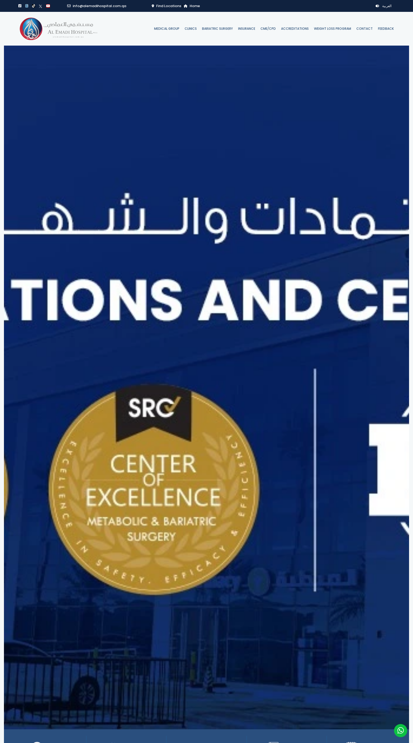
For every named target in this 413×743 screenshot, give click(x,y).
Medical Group (166, 28)
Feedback (386, 28)
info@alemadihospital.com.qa (96, 5)
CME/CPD (268, 28)
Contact (364, 28)
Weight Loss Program (332, 28)
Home (192, 5)
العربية (384, 5)
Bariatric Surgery (217, 28)
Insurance (246, 28)
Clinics (191, 28)
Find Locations (167, 5)
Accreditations (295, 28)
